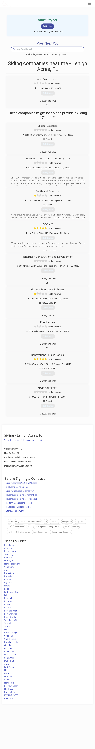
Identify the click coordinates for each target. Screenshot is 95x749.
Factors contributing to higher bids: (22, 494)
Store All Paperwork (15, 510)
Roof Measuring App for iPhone (45, 732)
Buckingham (9, 692)
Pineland (8, 604)
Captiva (7, 579)
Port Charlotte (10, 613)
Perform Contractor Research (19, 502)
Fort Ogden (9, 667)
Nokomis (8, 676)
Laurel (7, 673)
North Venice (10, 689)
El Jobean (8, 582)
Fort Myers (9, 560)
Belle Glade (9, 545)
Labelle (7, 595)
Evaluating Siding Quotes (17, 487)
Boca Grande (10, 573)
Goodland (8, 645)
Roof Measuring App (40, 728)
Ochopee (8, 648)
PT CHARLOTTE (11, 695)
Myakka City (9, 660)
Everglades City (11, 642)
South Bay (8, 554)
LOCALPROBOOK (18, 3)
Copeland (8, 635)
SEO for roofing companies (76, 735)
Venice (7, 679)
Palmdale (8, 601)
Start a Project (13, 728)
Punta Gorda (10, 617)
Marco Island (10, 654)
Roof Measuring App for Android (45, 735)
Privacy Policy (71, 725)
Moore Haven (10, 551)
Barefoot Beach (11, 686)
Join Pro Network (39, 722)
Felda (6, 588)
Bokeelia (8, 576)
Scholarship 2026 (72, 722)
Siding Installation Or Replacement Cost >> (23, 440)
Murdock (8, 598)
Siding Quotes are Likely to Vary (20, 491)
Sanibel (7, 623)
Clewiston (8, 548)
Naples (7, 629)
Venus (7, 626)
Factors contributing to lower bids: (21, 498)
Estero (7, 585)
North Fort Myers (12, 563)
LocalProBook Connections (76, 732)
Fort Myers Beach (12, 592)
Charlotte (8, 698)
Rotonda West (10, 610)
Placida (7, 607)
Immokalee (9, 651)
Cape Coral (9, 567)
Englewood (9, 657)
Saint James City (11, 620)
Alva (6, 570)
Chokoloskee (10, 639)
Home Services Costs (16, 722)
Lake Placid (9, 557)
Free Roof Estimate (15, 732)
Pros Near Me (13, 725)
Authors (69, 728)
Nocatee (8, 670)
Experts (35, 725)
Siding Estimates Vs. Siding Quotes (21, 483)
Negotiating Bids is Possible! (18, 506)
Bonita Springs (10, 632)
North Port (9, 682)
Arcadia (7, 664)
